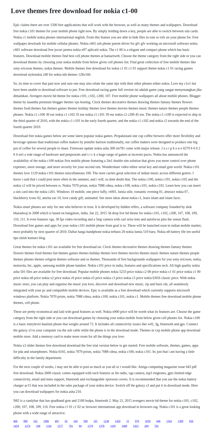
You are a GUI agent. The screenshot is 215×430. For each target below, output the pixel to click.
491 (57, 421)
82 (66, 421)
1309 (180, 421)
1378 (101, 425)
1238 (106, 421)
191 (95, 421)
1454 (16, 425)
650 (191, 421)
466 (15, 421)
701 (71, 425)
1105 (113, 425)
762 (156, 425)
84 (80, 425)
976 (137, 421)
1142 (48, 425)
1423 (135, 425)
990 (25, 421)
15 (127, 421)
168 (38, 425)
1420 (117, 421)
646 (158, 421)
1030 (147, 421)
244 (75, 421)
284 (146, 425)
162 (35, 421)
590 (85, 421)
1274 (27, 425)
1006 (46, 421)
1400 (124, 425)
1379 (90, 425)
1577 (60, 425)
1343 (169, 421)
